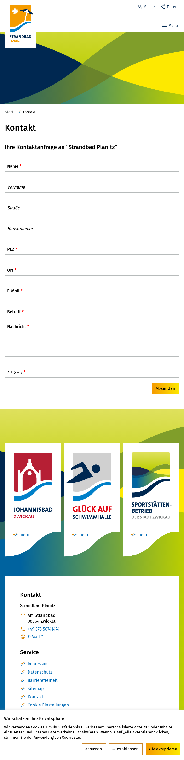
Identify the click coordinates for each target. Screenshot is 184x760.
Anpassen (95, 749)
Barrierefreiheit (43, 685)
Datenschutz (40, 676)
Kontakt (35, 701)
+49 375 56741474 (44, 633)
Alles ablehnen (126, 749)
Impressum (38, 668)
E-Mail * (35, 641)
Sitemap (36, 693)
